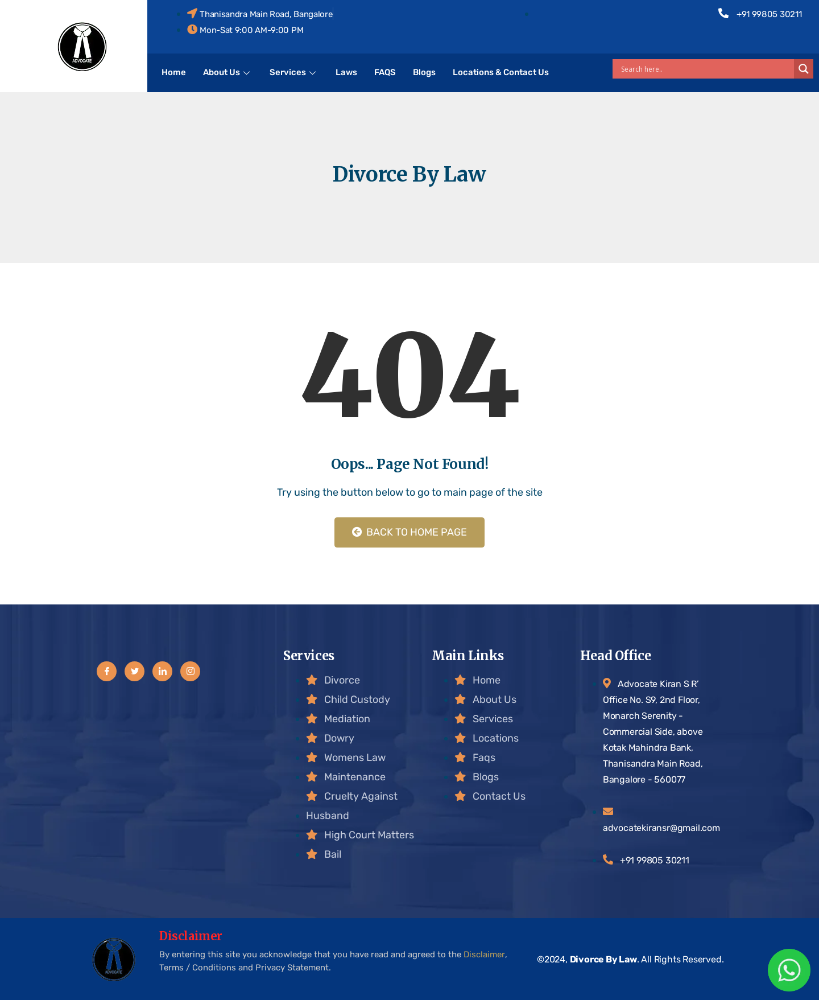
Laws (346, 72)
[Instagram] (190, 671)
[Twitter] (134, 671)
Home (174, 72)
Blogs (424, 72)
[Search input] (706, 69)
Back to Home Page (409, 532)
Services (294, 72)
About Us (228, 72)
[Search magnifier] (803, 69)
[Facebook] (107, 671)
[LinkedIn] (162, 671)
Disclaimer (484, 954)
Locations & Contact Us (501, 72)
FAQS (385, 72)
